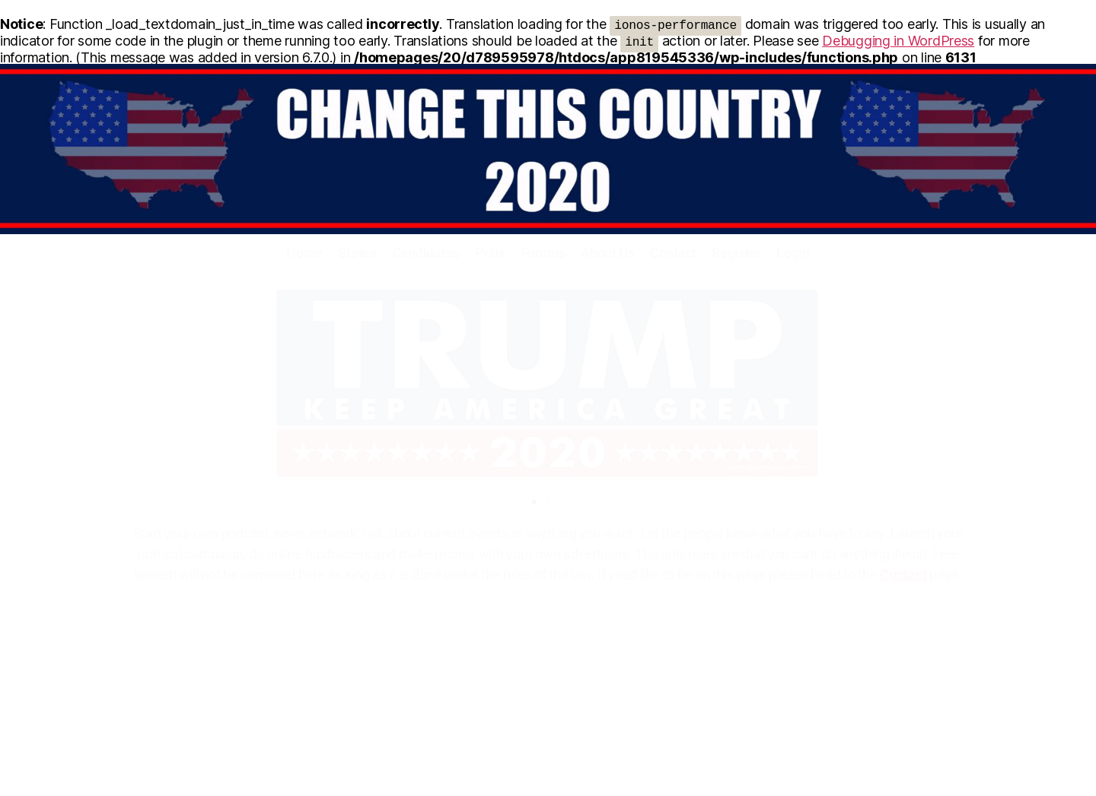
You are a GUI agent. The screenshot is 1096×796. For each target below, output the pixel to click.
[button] (22, 382)
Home (304, 253)
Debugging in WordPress (898, 41)
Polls (490, 253)
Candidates (426, 253)
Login (793, 253)
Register (736, 253)
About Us (608, 253)
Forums (543, 253)
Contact (673, 253)
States (357, 253)
